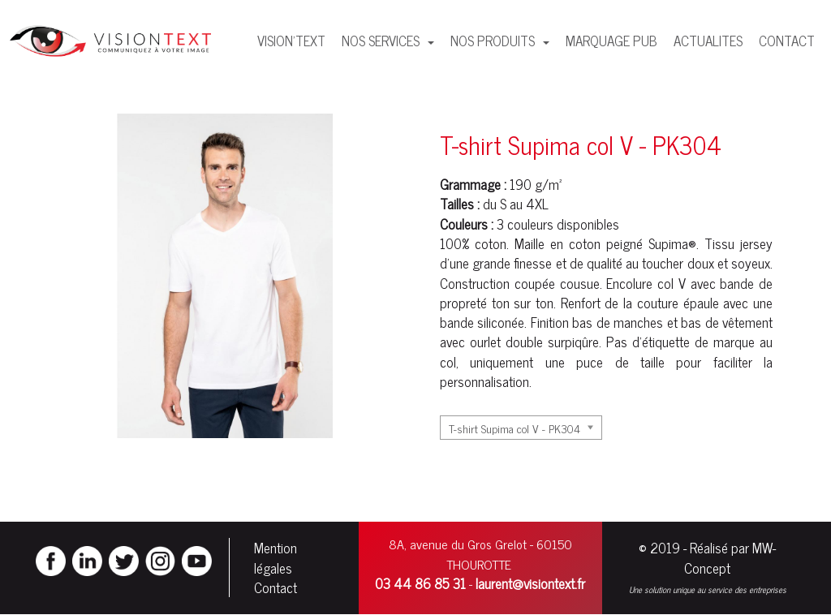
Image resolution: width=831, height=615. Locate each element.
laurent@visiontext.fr (530, 583)
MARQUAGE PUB (611, 40)
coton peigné (606, 243)
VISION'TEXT (291, 40)
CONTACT (787, 40)
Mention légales (275, 557)
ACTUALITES (708, 40)
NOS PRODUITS (494, 40)
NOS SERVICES (382, 40)
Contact (275, 587)
